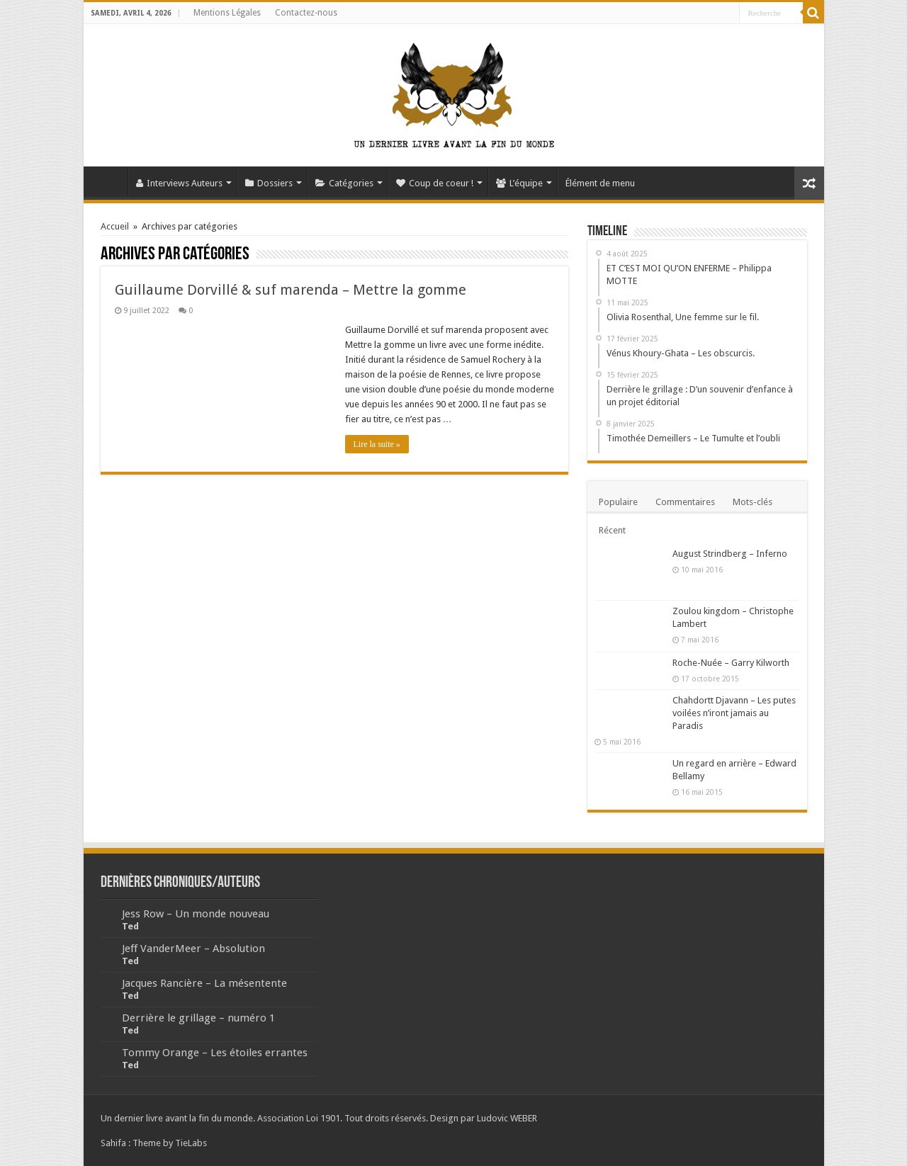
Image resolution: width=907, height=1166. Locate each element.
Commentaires (685, 502)
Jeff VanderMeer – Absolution (193, 948)
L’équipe (519, 183)
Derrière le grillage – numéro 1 (198, 1018)
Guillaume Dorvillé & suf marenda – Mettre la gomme (290, 289)
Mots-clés (752, 502)
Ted (130, 926)
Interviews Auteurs (179, 183)
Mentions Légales (227, 13)
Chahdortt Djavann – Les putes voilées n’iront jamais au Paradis (734, 713)
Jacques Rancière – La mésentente (204, 983)
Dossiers (269, 183)
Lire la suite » (377, 444)
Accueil (109, 181)
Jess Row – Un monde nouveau (195, 913)
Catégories (344, 183)
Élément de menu (600, 183)
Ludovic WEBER (507, 1118)
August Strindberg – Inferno (729, 553)
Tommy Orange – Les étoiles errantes (215, 1052)
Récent (612, 530)
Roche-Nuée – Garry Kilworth (730, 662)
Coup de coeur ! (434, 183)
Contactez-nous (306, 13)
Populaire (618, 502)
